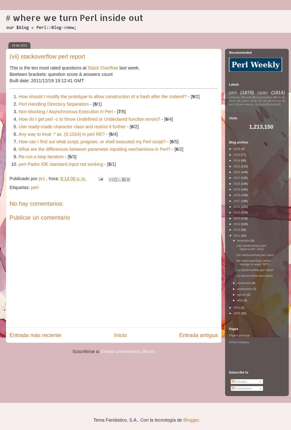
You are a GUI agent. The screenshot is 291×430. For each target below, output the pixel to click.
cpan (262, 92)
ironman (276, 101)
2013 (237, 224)
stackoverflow (264, 97)
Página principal (239, 335)
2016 (237, 206)
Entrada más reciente (35, 335)
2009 (237, 313)
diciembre (244, 240)
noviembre (244, 283)
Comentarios (242, 388)
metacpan (235, 97)
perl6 (248, 97)
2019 (237, 189)
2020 (237, 183)
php (279, 97)
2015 (237, 212)
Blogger (191, 419)
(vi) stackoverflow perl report (254, 270)
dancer (232, 101)
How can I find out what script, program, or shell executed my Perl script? (92, 141)
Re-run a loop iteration (41, 156)
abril (240, 300)
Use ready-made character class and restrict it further (72, 126)
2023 (237, 166)
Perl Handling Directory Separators (54, 104)
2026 (237, 149)
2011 (237, 235)
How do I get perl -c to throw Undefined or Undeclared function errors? (89, 119)
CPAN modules (239, 342)
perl (35, 187)
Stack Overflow (103, 67)
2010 (237, 307)
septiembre (245, 289)
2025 (237, 154)
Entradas (239, 381)
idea (265, 101)
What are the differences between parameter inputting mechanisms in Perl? (95, 149)
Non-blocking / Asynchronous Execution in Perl (66, 111)
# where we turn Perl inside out (74, 17)
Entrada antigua (198, 335)
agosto (242, 294)
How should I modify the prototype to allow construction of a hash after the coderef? (103, 96)
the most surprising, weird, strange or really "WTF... (253, 262)
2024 (237, 160)
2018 (237, 195)
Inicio (120, 335)
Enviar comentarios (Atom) (128, 351)
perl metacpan (246, 104)
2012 (237, 229)
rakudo (273, 104)
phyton (262, 104)
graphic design (249, 101)
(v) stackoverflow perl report (254, 275)
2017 (237, 201)
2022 (237, 172)
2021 (237, 177)
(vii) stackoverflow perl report (255, 255)
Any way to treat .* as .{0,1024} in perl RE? (62, 134)
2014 (237, 218)
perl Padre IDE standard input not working (61, 164)
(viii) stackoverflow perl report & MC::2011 (251, 247)
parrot (232, 104)
